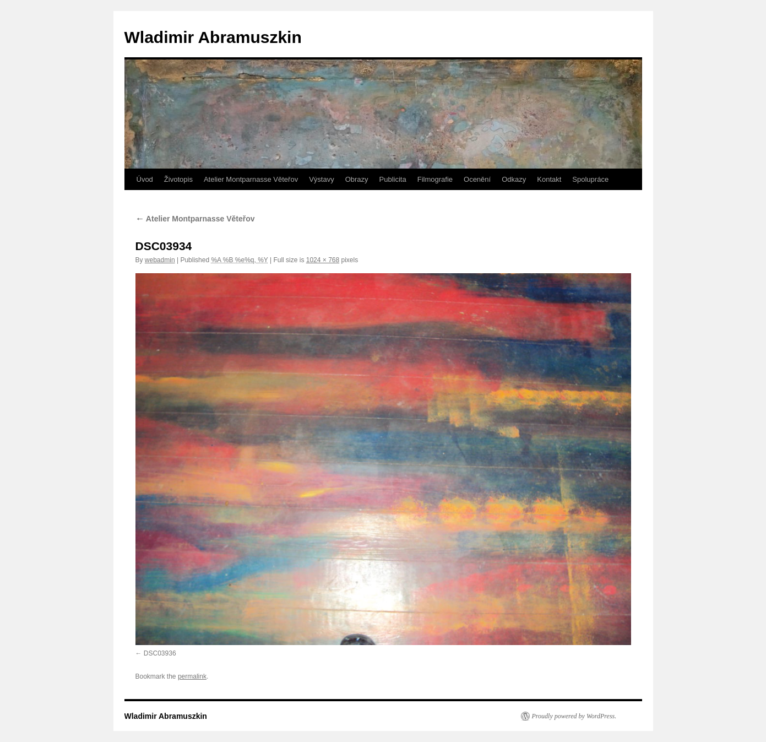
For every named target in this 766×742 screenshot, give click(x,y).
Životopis (178, 179)
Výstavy (321, 179)
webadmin (160, 260)
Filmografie (435, 179)
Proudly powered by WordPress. (574, 716)
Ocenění (477, 179)
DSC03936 (160, 653)
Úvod (145, 179)
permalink (192, 676)
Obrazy (356, 179)
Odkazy (514, 179)
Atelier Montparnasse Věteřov (251, 179)
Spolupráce (590, 179)
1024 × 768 (322, 260)
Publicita (392, 179)
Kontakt (549, 179)
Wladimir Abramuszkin (213, 37)
